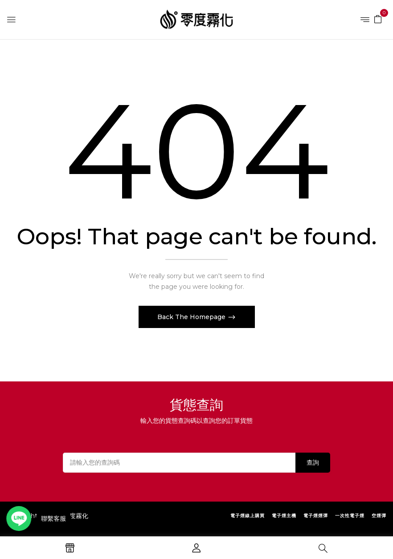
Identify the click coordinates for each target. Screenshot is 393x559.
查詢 (313, 462)
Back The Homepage (192, 317)
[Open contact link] (20, 518)
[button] (378, 19)
